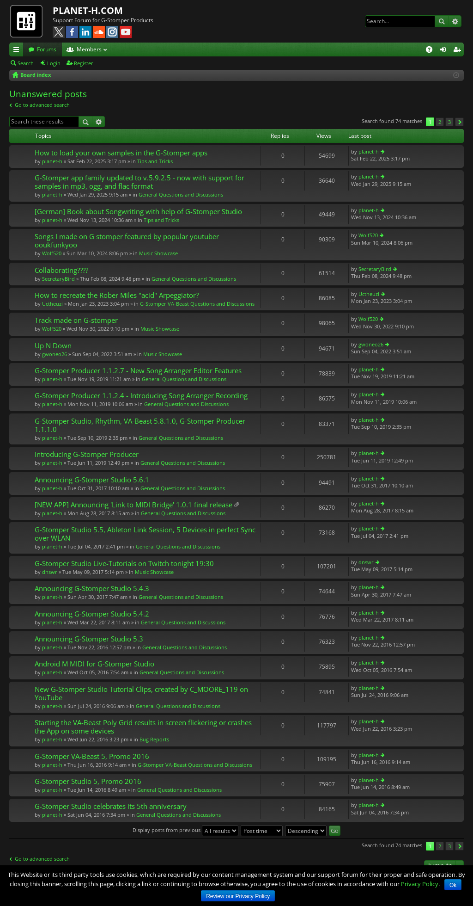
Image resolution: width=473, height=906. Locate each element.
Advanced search (455, 21)
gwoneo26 (54, 354)
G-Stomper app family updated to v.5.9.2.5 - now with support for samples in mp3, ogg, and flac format (139, 182)
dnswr (49, 571)
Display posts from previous (185, 829)
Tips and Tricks (155, 161)
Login (54, 63)
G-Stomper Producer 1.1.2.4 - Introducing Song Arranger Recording (141, 395)
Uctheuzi (52, 303)
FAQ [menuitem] (432, 50)
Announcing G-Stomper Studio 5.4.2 (92, 614)
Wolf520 (51, 253)
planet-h (52, 161)
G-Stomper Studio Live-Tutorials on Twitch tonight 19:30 (124, 563)
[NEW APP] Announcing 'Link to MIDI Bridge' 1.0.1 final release (133, 504)
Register (83, 63)
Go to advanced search (42, 104)
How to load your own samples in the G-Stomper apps (121, 152)
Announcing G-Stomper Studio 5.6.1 (92, 479)
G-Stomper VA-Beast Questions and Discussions (197, 303)
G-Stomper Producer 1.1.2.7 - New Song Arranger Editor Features (138, 370)
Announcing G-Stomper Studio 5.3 (89, 639)
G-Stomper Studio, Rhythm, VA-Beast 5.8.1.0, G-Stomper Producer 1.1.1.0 (140, 425)
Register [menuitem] (459, 50)
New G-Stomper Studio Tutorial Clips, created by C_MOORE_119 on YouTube (141, 693)
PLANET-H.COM (88, 10)
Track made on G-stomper (76, 320)
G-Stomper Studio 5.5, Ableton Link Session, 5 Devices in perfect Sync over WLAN (145, 533)
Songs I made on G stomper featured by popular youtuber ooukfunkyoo (127, 240)
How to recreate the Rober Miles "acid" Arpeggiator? (117, 295)
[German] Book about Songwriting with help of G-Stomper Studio (138, 211)
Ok (452, 885)
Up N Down (53, 345)
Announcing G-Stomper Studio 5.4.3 (92, 588)
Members (89, 49)
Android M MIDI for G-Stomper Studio (94, 663)
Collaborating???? (61, 270)
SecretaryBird (58, 278)
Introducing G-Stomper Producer (87, 454)
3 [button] (449, 121)
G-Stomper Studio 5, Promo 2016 (88, 781)
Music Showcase (158, 253)
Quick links (18, 50)
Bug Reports (154, 739)
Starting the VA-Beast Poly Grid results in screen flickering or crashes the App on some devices (143, 726)
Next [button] (459, 121)
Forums (46, 49)
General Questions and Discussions (181, 194)
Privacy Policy (419, 884)
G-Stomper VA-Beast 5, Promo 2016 (92, 756)
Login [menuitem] (445, 50)
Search (442, 21)
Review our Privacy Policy (238, 896)
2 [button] (439, 121)
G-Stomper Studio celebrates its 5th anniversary (111, 806)
